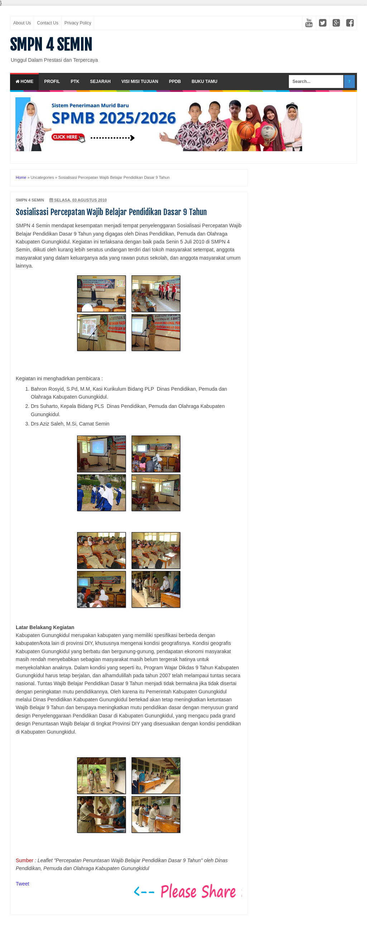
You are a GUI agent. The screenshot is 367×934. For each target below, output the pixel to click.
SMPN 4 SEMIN (51, 45)
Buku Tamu (205, 81)
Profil (52, 81)
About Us (22, 22)
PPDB (175, 81)
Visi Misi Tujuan (139, 81)
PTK (75, 81)
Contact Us (47, 22)
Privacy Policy (78, 22)
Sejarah (100, 81)
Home (24, 81)
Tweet (22, 884)
